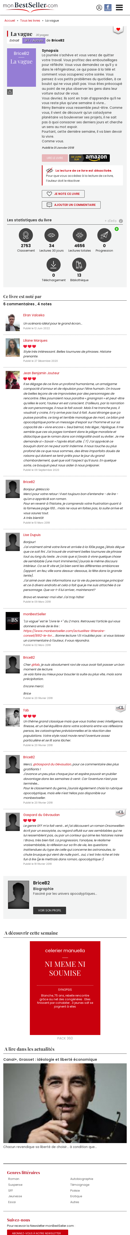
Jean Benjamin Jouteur (41, 373)
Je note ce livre (67, 194)
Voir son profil (49, 910)
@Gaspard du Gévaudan (52, 764)
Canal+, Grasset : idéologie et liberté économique (50, 1059)
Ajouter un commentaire (75, 205)
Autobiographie (81, 1179)
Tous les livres (30, 21)
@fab (35, 664)
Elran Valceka (33, 315)
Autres (38, 40)
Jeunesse (15, 1196)
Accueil (9, 21)
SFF (27, 40)
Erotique (76, 1196)
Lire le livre (55, 158)
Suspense (15, 1185)
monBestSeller (34, 614)
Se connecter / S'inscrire (99, 7)
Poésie (75, 1191)
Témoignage (79, 1185)
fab (26, 710)
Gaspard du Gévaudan (41, 815)
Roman (13, 1179)
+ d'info (111, 221)
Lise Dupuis (32, 535)
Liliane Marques (35, 340)
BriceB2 (57, 40)
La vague (52, 21)
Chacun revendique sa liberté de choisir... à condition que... (50, 1147)
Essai (12, 1202)
